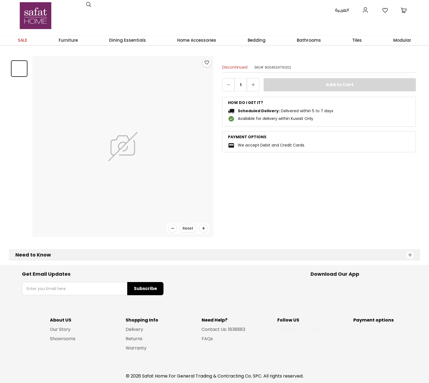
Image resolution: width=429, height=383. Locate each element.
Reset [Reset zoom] (188, 228)
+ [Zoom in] (203, 228)
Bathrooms (309, 40)
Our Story (60, 329)
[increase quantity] (253, 84)
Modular (402, 40)
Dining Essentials (127, 40)
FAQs (207, 339)
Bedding (257, 40)
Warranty (136, 348)
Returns (134, 339)
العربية (342, 10)
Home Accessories (196, 40)
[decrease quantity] (228, 84)
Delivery (134, 329)
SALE (22, 40)
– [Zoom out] (173, 228)
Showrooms (62, 339)
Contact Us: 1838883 (223, 329)
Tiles (357, 40)
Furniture (68, 40)
